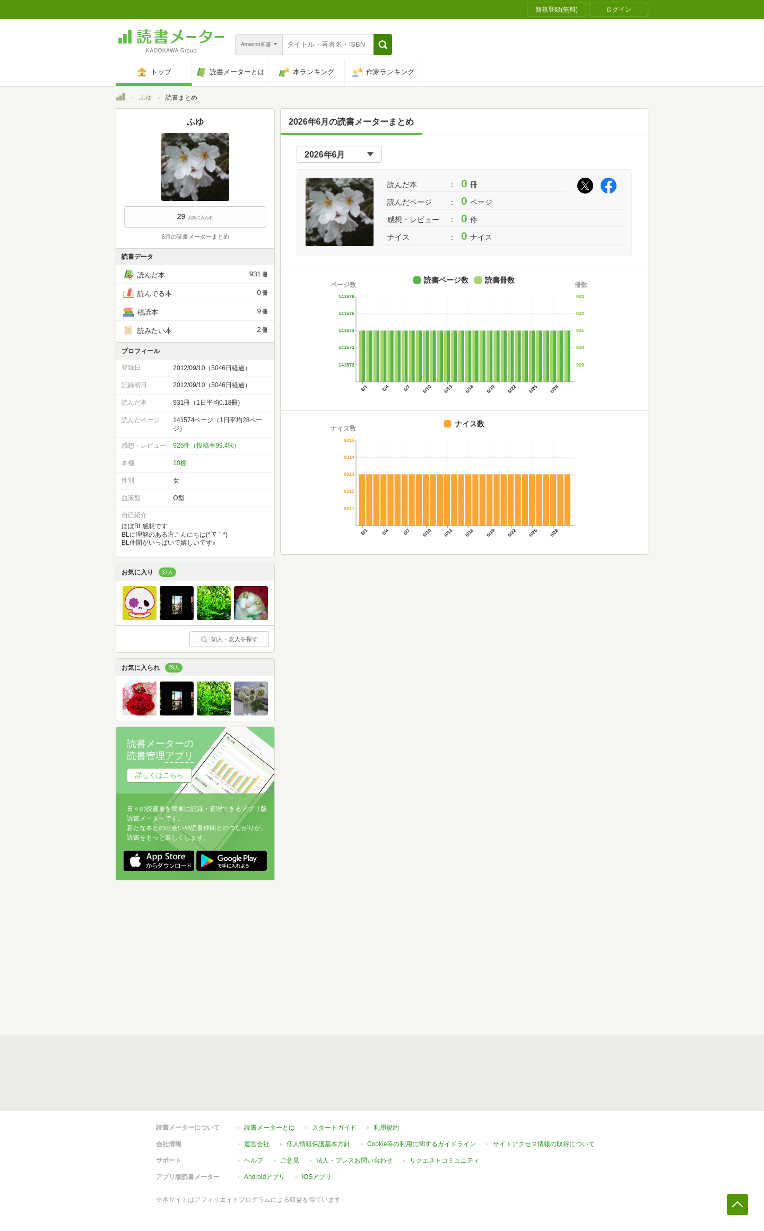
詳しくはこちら (159, 775)
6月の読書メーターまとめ (195, 236)
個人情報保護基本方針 (318, 1144)
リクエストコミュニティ (445, 1160)
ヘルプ (253, 1160)
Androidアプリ (264, 1177)
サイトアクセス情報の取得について (544, 1144)
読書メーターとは (269, 1127)
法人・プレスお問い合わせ (354, 1160)
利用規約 (386, 1127)
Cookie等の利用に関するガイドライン (421, 1144)
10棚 (179, 463)
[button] (383, 44)
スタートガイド (334, 1127)
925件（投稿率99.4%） (206, 445)
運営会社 (257, 1144)
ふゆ (145, 97)
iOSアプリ (317, 1177)
